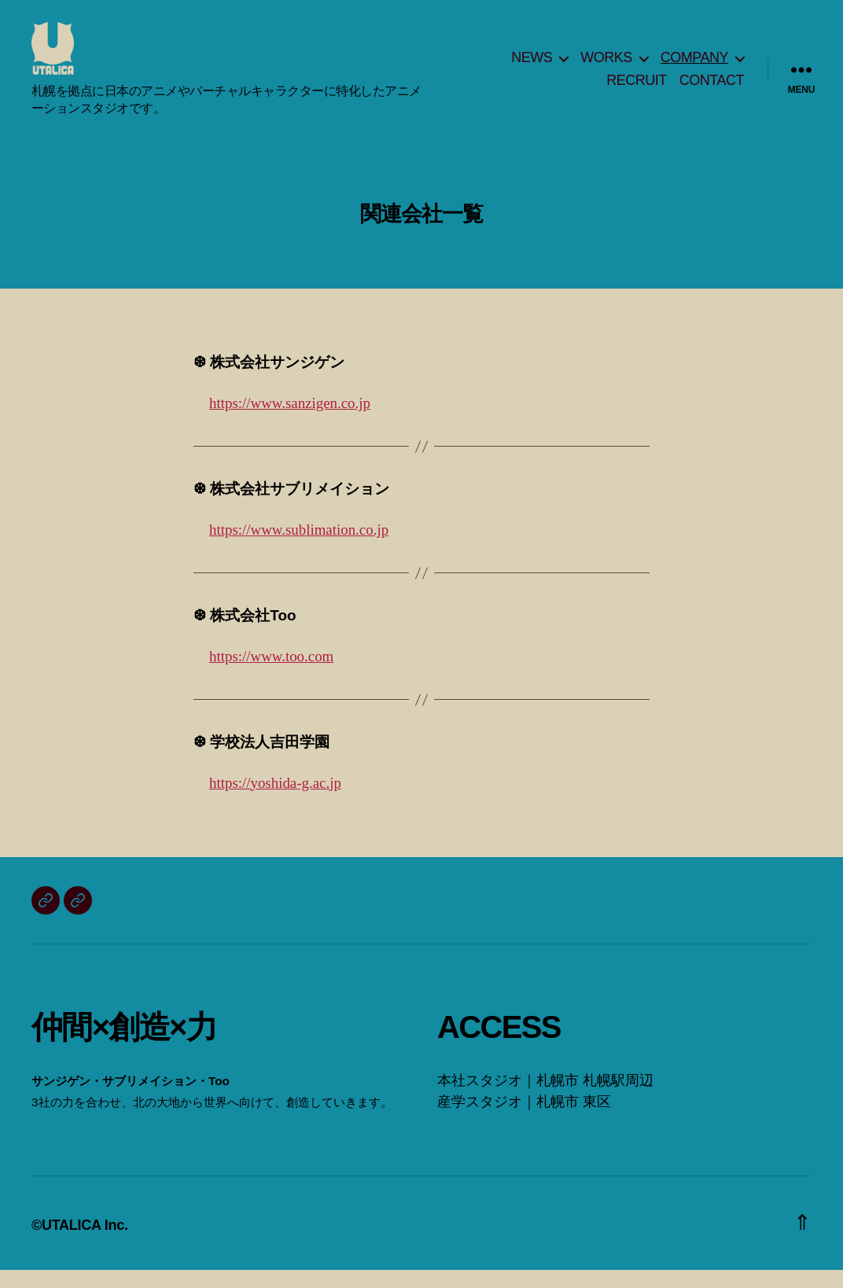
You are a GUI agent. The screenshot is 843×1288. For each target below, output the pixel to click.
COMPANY (694, 66)
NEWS (531, 66)
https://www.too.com (271, 674)
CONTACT (711, 90)
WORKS (606, 66)
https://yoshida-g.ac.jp (275, 801)
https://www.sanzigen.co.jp (289, 421)
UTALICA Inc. (85, 1243)
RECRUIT (636, 90)
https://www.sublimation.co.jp (298, 548)
